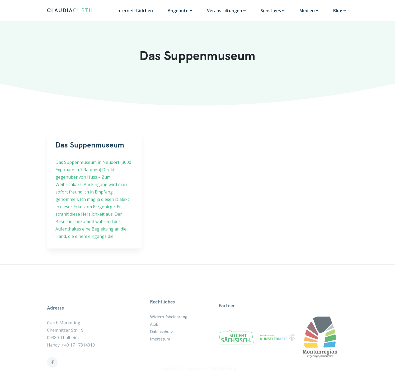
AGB (154, 339)
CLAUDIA (70, 10)
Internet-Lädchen (134, 10)
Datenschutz (161, 346)
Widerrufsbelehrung (168, 332)
